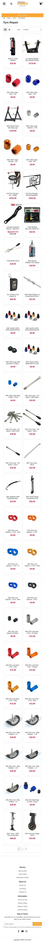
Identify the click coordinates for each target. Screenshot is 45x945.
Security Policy (22, 910)
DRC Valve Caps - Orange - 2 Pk (13, 160)
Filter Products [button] (22, 15)
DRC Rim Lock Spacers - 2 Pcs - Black (32, 599)
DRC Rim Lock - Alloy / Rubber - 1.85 (13, 767)
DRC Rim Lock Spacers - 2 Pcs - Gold (32, 565)
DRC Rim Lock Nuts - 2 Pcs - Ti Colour (32, 632)
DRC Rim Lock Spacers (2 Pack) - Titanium (13, 633)
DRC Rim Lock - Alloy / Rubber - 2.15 (32, 733)
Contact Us (22, 892)
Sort (18, 30)
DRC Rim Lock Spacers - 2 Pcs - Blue (12, 598)
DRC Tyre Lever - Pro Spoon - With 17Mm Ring (13, 431)
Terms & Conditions (25, 927)
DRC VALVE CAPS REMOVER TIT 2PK (32, 363)
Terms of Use (22, 900)
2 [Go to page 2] (22, 849)
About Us (22, 885)
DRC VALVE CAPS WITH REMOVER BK (32, 329)
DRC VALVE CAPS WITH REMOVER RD (13, 329)
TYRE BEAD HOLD (12, 261)
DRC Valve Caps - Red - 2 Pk (13, 93)
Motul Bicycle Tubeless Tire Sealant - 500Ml (32, 262)
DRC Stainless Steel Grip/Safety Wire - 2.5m (13, 498)
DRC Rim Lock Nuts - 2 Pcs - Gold (13, 699)
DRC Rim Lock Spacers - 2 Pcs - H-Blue (12, 566)
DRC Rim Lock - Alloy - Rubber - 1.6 (13, 801)
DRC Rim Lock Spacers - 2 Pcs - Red (13, 531)
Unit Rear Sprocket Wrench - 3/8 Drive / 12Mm (12, 229)
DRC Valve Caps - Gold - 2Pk (32, 160)
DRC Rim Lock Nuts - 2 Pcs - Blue (32, 699)
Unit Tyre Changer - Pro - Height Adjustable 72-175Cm (13, 195)
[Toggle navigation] (4, 3)
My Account (23, 871)
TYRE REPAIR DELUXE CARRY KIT (32, 228)
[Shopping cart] (40, 3)
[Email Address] (18, 924)
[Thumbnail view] (5, 29)
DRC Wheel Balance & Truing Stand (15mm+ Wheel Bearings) (32, 296)
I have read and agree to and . (22, 927)
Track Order (23, 874)
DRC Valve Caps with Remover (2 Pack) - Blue (13, 363)
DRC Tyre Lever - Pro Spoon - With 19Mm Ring (32, 397)
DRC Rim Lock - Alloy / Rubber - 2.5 (13, 733)
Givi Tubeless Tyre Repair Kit (13, 295)
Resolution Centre (22, 877)
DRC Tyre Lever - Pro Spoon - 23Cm (13, 464)
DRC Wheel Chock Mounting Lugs (13, 127)
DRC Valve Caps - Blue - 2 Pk (32, 93)
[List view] (9, 29)
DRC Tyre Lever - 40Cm (32, 464)
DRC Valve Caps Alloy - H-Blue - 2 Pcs (13, 396)
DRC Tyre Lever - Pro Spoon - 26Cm (32, 430)
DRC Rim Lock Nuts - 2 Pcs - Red (13, 666)
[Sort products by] (31, 29)
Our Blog (22, 889)
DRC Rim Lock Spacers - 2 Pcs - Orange (32, 532)
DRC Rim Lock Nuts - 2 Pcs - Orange (32, 666)
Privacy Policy (22, 903)
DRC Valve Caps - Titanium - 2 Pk (32, 127)
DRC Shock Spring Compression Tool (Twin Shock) (32, 498)
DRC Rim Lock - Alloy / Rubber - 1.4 (32, 767)
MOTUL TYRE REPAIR (12, 59)
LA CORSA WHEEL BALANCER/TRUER (32, 59)
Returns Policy (22, 906)
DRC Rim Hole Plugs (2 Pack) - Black (32, 801)
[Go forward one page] (26, 849)
